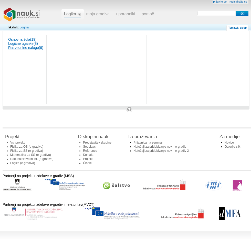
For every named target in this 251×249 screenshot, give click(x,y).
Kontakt (88, 155)
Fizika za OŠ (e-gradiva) (26, 146)
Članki (87, 163)
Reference (90, 151)
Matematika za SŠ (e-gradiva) (30, 155)
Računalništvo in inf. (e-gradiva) (32, 159)
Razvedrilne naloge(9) (25, 48)
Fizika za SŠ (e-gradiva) (26, 151)
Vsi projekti (17, 142)
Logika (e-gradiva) (22, 163)
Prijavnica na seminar (148, 142)
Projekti (88, 159)
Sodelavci (89, 146)
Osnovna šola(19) (22, 39)
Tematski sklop (237, 27)
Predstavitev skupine (97, 142)
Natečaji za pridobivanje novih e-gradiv (159, 146)
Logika (24, 27)
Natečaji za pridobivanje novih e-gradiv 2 (161, 151)
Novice (229, 142)
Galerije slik (232, 146)
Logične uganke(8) (23, 43)
